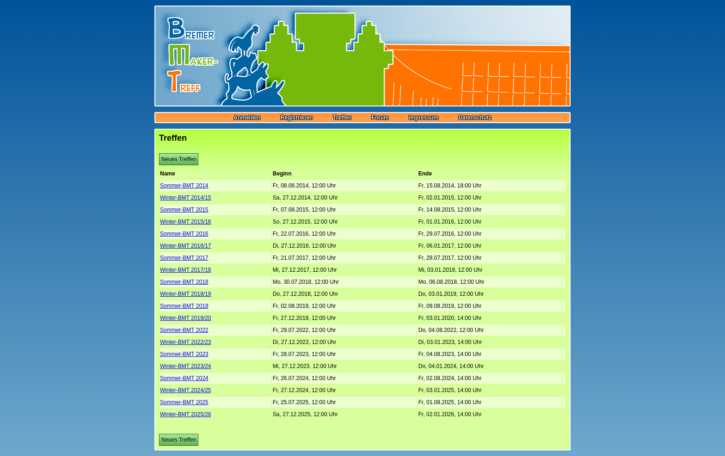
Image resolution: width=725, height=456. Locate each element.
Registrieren (297, 117)
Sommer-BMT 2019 (184, 306)
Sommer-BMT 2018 (184, 282)
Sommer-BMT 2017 (184, 258)
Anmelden (246, 117)
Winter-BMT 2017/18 (185, 270)
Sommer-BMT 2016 (184, 234)
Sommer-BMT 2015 (184, 209)
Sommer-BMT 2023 (184, 354)
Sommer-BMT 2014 (184, 185)
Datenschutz (474, 117)
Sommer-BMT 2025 (184, 402)
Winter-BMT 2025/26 (185, 414)
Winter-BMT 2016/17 (185, 246)
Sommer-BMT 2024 (184, 378)
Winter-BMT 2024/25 (185, 390)
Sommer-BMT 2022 (184, 330)
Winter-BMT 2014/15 (185, 197)
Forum (379, 117)
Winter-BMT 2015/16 (185, 222)
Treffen (342, 117)
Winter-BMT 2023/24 (185, 366)
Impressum (423, 117)
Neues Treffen (178, 159)
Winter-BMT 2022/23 (185, 342)
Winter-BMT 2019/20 (185, 318)
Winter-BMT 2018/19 (185, 294)
